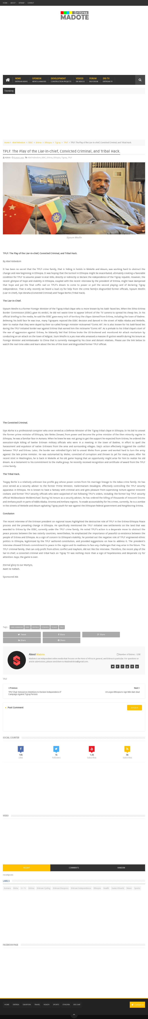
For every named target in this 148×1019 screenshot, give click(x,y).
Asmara (7, 882)
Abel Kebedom (18, 142)
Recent (26, 862)
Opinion (39, 80)
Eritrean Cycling (43, 882)
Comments (74, 862)
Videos (80, 80)
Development (61, 80)
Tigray (58, 142)
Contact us (137, 999)
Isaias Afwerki (118, 882)
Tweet (16, 634)
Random (121, 862)
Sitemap (21, 3)
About (13, 3)
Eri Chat (76, 999)
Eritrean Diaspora (60, 882)
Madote (26, 1014)
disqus (134, 702)
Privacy (132, 1014)
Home (5, 3)
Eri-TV (107, 80)
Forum (93, 80)
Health (106, 882)
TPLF (66, 142)
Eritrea (39, 142)
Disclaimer (140, 1014)
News (21, 80)
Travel (37, 999)
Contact (31, 3)
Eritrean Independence (81, 882)
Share (45, 634)
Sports (137, 882)
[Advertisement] (74, 49)
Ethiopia (48, 142)
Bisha (15, 882)
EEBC (30, 142)
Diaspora (27, 999)
